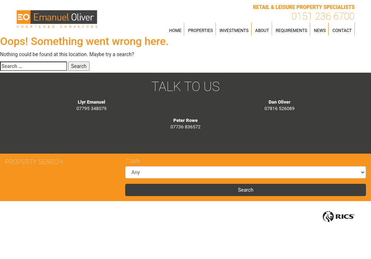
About (262, 30)
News (320, 30)
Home (175, 30)
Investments (234, 30)
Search (245, 190)
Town (132, 161)
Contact (342, 30)
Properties (200, 30)
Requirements (291, 30)
